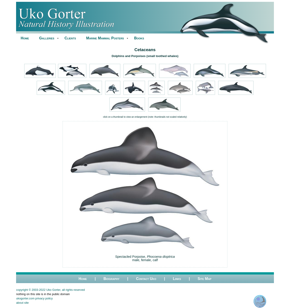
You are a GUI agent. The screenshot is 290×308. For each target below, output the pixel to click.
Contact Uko (146, 279)
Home (25, 38)
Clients (70, 38)
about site (22, 302)
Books (139, 38)
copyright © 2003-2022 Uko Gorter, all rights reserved (50, 289)
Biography (111, 279)
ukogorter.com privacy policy (34, 298)
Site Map (204, 279)
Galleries (46, 38)
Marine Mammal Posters (105, 38)
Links (177, 279)
